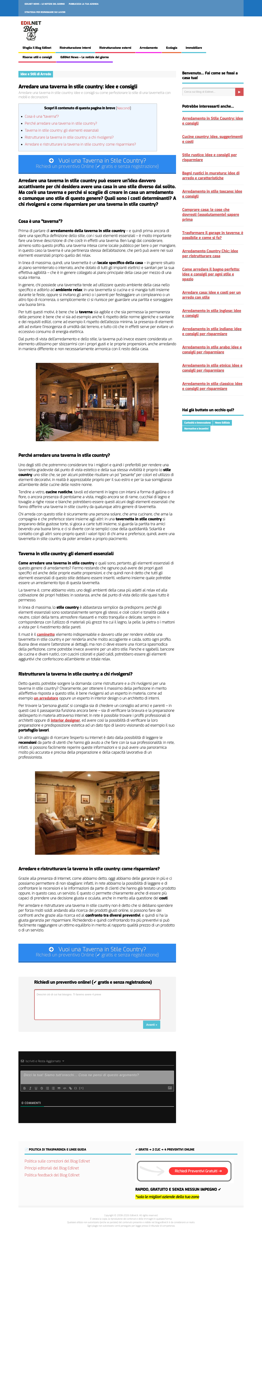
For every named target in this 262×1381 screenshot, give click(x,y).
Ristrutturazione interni (75, 48)
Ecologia (171, 48)
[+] (81, 1090)
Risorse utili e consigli (37, 57)
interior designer (65, 721)
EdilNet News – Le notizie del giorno (45, 4)
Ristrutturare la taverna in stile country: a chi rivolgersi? (69, 137)
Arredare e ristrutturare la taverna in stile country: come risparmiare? (80, 144)
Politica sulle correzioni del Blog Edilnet (57, 1163)
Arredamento (149, 48)
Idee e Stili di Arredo (35, 74)
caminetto (45, 635)
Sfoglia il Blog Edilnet (37, 48)
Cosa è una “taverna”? (42, 116)
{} (75, 1090)
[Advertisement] (131, 1304)
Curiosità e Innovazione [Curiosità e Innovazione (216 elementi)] (197, 422)
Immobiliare (194, 48)
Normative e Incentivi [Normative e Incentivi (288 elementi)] (196, 428)
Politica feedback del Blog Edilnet (52, 1177)
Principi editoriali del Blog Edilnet (52, 1170)
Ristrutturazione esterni (115, 48)
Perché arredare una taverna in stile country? (61, 123)
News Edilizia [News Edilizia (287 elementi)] (222, 422)
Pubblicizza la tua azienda (83, 4)
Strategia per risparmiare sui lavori (45, 12)
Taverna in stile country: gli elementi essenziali (62, 130)
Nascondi (123, 108)
